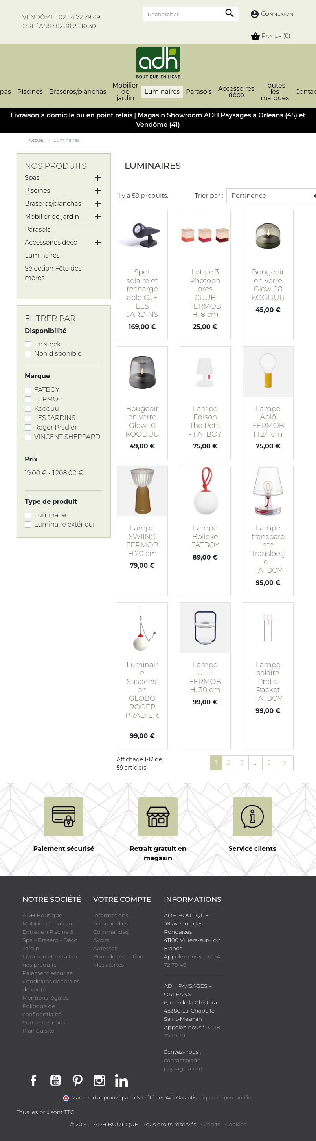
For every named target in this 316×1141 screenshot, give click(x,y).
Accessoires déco (51, 242)
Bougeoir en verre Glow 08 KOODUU (268, 285)
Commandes (111, 931)
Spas (32, 177)
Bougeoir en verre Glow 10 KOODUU (142, 421)
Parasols (37, 229)
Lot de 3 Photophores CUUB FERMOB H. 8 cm (205, 293)
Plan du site (38, 1030)
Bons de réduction (118, 956)
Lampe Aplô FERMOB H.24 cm (268, 421)
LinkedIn (121, 1080)
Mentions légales (45, 997)
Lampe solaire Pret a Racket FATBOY (268, 681)
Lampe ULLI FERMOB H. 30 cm (205, 677)
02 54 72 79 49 (79, 17)
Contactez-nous (43, 1022)
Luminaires (42, 255)
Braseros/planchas (53, 203)
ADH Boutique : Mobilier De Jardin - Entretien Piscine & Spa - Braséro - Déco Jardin (49, 932)
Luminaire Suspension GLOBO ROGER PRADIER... (142, 694)
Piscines (37, 190)
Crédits (210, 1124)
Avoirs (101, 940)
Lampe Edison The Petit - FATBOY (205, 421)
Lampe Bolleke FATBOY (205, 536)
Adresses (105, 948)
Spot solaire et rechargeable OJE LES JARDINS (142, 293)
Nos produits (55, 166)
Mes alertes (108, 964)
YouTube (55, 1080)
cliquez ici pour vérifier (226, 1098)
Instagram (99, 1080)
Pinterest (77, 1080)
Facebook (33, 1080)
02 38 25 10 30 (76, 26)
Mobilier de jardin (52, 216)
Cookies (235, 1124)
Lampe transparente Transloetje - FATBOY (268, 549)
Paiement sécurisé (47, 972)
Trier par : (209, 195)
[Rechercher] (191, 13)
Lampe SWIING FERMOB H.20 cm (142, 541)
